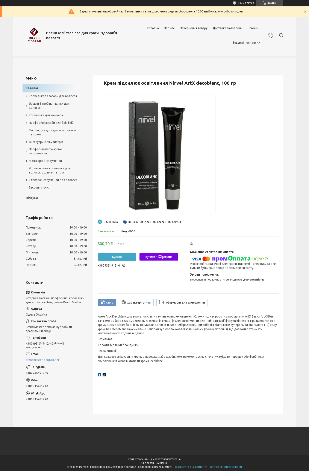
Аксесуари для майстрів (46, 142)
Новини (253, 28)
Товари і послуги (244, 42)
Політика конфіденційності (225, 466)
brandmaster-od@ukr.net (42, 360)
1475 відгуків (246, 3)
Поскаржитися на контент (189, 466)
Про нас (169, 28)
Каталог (32, 88)
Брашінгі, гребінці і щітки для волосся (49, 105)
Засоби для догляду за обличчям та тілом (52, 132)
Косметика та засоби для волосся (53, 96)
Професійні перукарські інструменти (45, 151)
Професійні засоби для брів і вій (51, 122)
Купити (117, 257)
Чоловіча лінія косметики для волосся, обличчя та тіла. (50, 170)
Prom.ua (175, 459)
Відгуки (32, 197)
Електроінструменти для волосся (53, 180)
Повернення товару (194, 28)
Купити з (158, 257)
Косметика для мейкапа (46, 115)
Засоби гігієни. (39, 187)
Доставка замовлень (227, 28)
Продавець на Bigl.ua (154, 463)
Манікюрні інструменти (45, 161)
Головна (153, 28)
